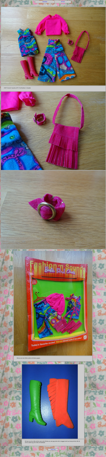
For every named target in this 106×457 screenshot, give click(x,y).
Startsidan (44, 1)
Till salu (63, 1)
